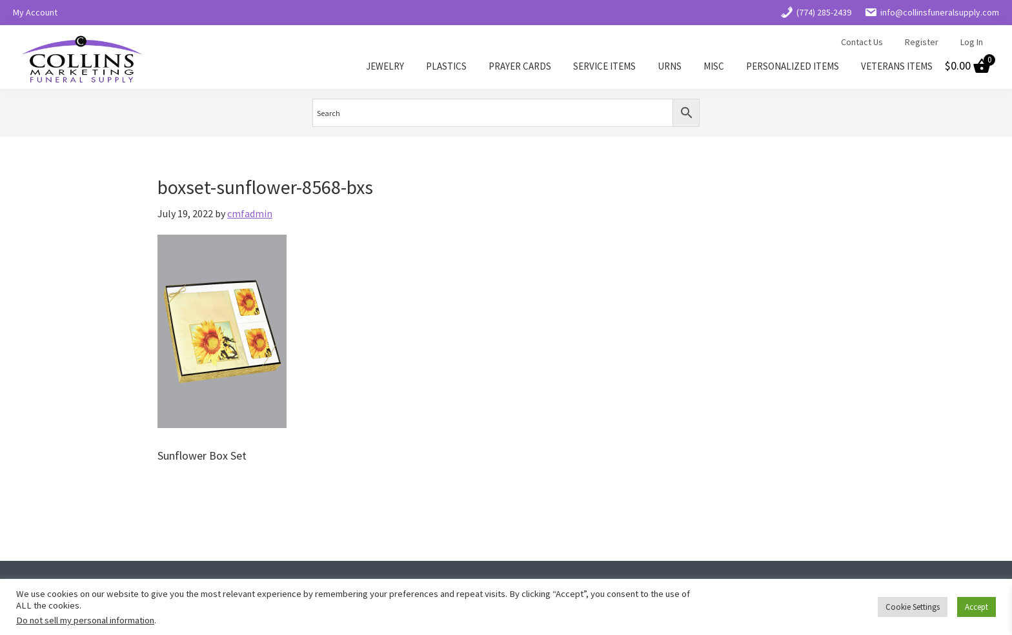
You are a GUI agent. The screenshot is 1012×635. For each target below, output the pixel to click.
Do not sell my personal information (85, 620)
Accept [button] (976, 606)
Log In (971, 42)
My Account (35, 12)
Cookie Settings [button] (913, 606)
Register (921, 42)
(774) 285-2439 (815, 12)
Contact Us (862, 42)
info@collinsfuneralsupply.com (931, 12)
